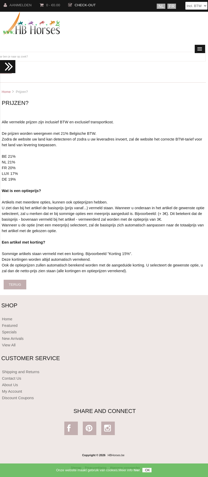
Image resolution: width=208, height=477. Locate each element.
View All (8, 345)
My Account (12, 391)
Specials (9, 332)
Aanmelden (18, 5)
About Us (10, 385)
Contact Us (11, 378)
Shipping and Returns (20, 372)
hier (137, 471)
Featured (9, 325)
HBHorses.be (116, 455)
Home (6, 92)
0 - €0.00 (50, 5)
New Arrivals (12, 338)
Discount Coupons (18, 398)
